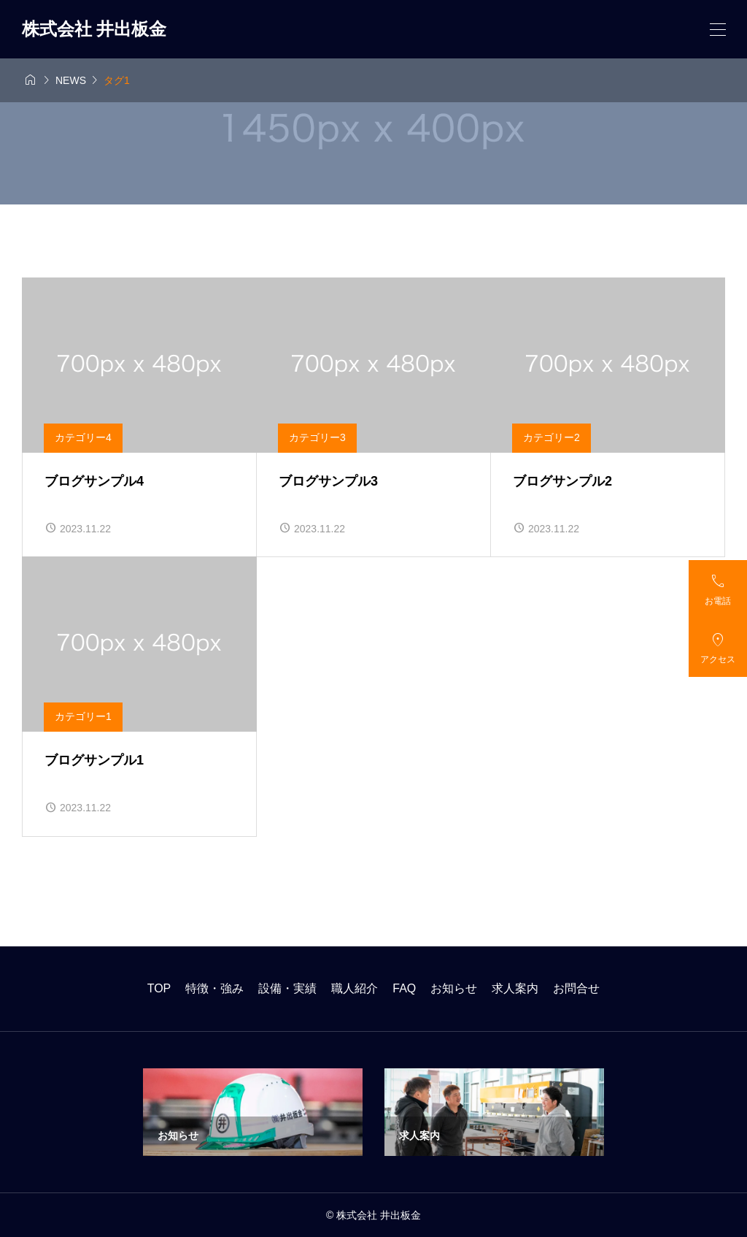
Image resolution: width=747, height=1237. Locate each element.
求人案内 (515, 988)
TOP (159, 988)
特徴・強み (214, 988)
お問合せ (576, 988)
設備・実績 (287, 988)
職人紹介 (354, 988)
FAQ (404, 988)
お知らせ (453, 988)
